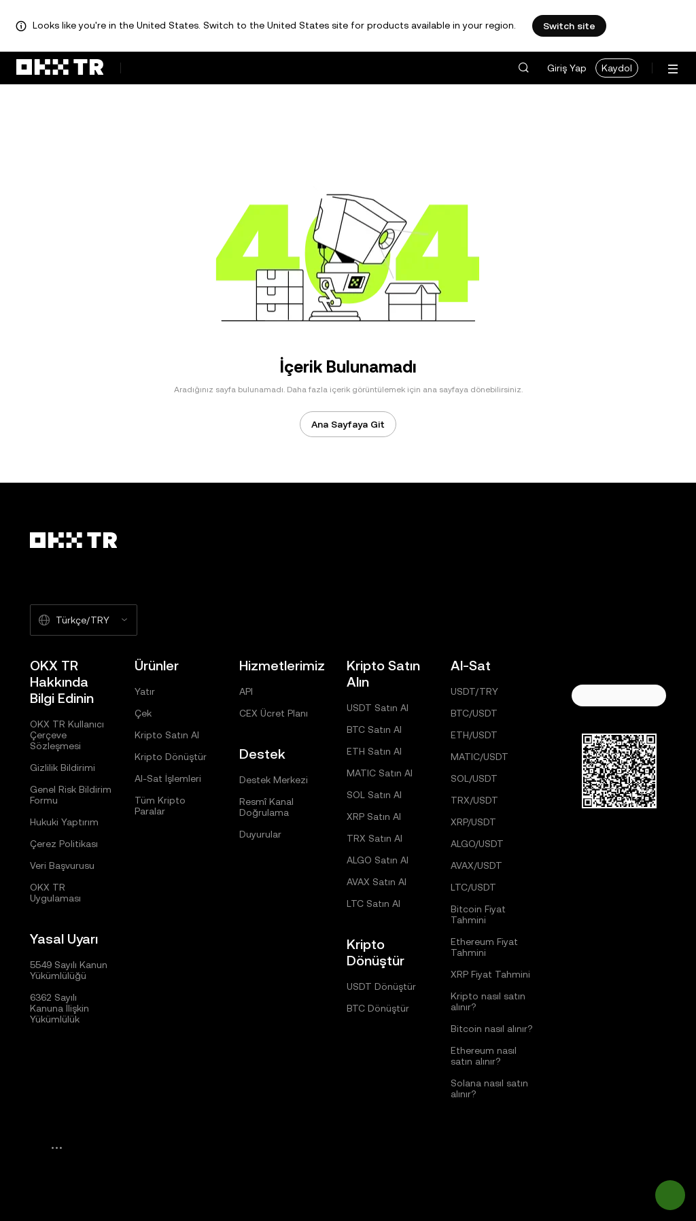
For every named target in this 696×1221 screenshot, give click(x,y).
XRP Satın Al (374, 816)
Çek (143, 713)
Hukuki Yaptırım (64, 821)
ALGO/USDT (477, 843)
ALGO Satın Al (377, 860)
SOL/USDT (474, 778)
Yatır (145, 691)
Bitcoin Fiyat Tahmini (478, 914)
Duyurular (260, 834)
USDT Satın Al (377, 707)
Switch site (569, 25)
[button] (523, 68)
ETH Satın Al (374, 751)
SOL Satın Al (374, 794)
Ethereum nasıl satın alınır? (484, 1056)
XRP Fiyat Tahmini (490, 974)
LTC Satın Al (373, 903)
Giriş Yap (567, 68)
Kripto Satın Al (167, 734)
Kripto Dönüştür (171, 756)
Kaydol (617, 68)
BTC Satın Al (374, 729)
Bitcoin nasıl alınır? (492, 1028)
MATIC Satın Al (380, 773)
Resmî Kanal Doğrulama (266, 807)
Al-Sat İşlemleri (168, 778)
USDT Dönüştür (381, 986)
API (246, 691)
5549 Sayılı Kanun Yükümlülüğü (68, 970)
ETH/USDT (474, 734)
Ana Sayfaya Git (348, 424)
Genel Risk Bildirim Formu (70, 795)
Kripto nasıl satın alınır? (488, 1001)
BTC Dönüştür (378, 1008)
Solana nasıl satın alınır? (489, 1088)
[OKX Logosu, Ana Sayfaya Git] (59, 68)
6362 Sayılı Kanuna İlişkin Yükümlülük (59, 1008)
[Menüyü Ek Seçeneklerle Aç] (673, 69)
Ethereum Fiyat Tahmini (484, 947)
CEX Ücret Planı (273, 713)
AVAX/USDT (476, 865)
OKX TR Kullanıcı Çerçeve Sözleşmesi (67, 735)
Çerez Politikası (64, 843)
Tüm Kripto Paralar (160, 805)
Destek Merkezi (273, 779)
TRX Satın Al (374, 838)
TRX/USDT (474, 800)
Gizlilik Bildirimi (62, 767)
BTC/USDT (474, 713)
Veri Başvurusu (62, 865)
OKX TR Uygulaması (55, 893)
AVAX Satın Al (376, 881)
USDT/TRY (474, 691)
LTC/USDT (473, 887)
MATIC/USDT (479, 756)
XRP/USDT (473, 821)
